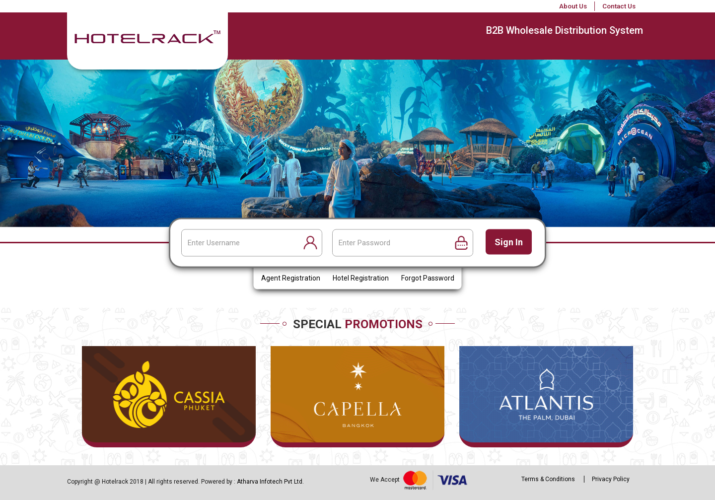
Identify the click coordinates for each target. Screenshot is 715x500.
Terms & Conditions (548, 479)
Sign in (509, 242)
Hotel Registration (361, 279)
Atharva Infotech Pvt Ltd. (270, 481)
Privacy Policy (611, 479)
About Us (573, 6)
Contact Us (619, 6)
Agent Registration (290, 279)
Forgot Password (427, 279)
